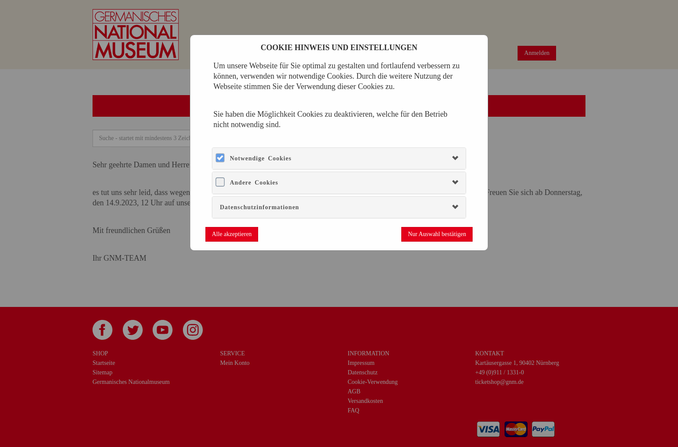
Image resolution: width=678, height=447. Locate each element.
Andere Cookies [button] (254, 182)
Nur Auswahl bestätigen (437, 234)
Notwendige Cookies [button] (260, 158)
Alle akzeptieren (232, 234)
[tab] (338, 158)
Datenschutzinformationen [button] (259, 207)
